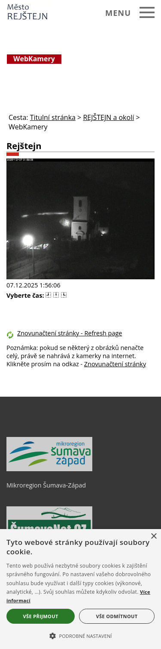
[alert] (80, 589)
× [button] (153, 536)
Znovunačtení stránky (115, 364)
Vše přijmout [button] (40, 616)
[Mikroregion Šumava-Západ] (49, 469)
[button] (80, 635)
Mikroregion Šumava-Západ (46, 485)
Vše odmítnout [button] (117, 616)
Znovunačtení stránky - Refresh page (69, 333)
